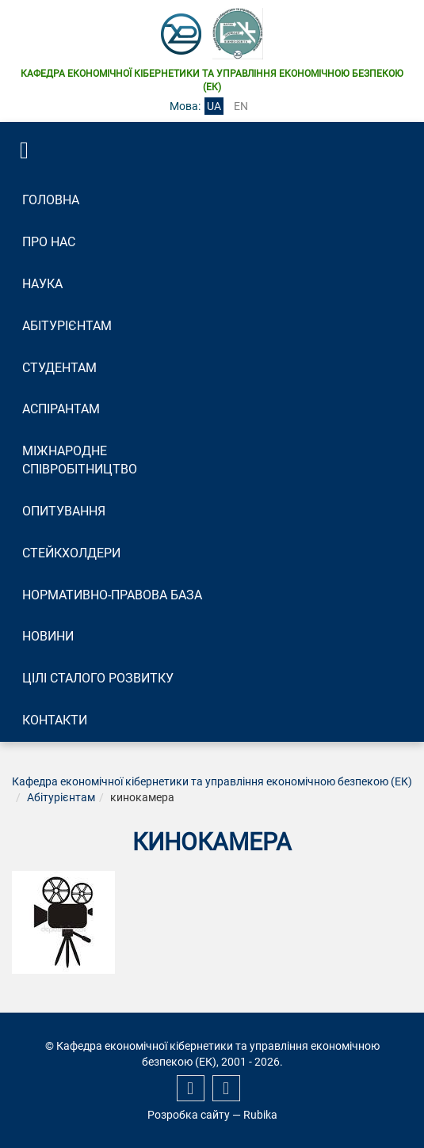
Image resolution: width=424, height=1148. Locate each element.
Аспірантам (61, 408)
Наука (42, 283)
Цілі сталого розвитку (98, 678)
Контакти (54, 720)
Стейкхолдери (71, 553)
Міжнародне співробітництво (79, 460)
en (241, 106)
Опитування (63, 511)
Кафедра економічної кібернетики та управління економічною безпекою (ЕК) (212, 781)
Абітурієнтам (67, 325)
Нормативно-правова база (112, 595)
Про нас (48, 241)
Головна (50, 199)
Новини (48, 636)
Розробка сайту (188, 1114)
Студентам (59, 367)
